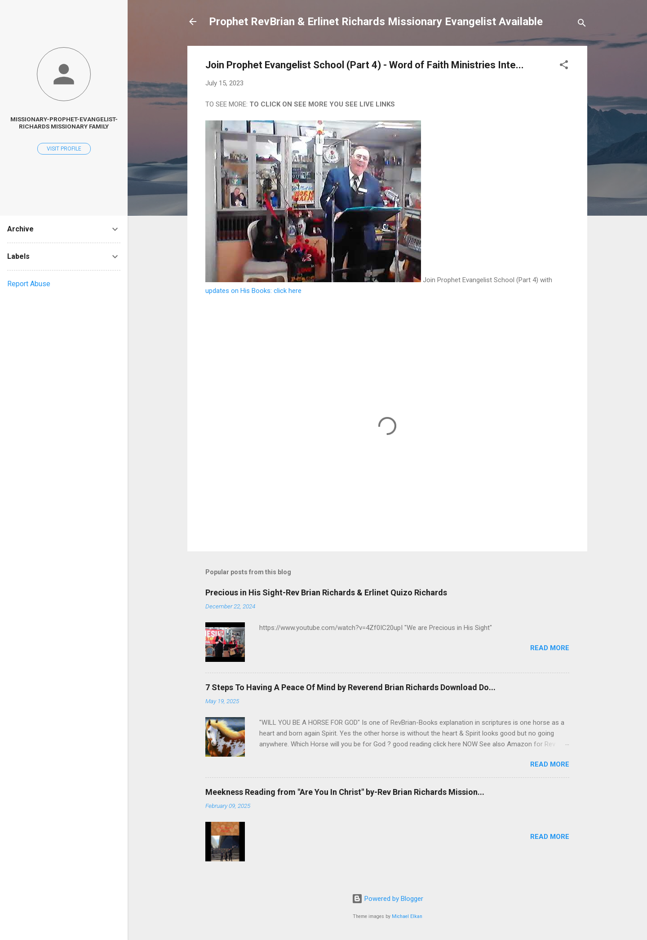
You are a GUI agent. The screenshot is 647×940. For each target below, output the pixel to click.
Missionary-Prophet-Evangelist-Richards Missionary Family (64, 122)
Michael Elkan (407, 916)
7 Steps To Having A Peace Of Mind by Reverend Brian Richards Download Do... (350, 687)
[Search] (581, 24)
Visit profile (64, 149)
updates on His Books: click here (253, 291)
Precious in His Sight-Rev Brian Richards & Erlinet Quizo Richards (326, 592)
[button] (563, 66)
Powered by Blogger (387, 899)
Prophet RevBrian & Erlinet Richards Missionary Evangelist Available (376, 21)
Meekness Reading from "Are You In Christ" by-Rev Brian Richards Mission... (344, 792)
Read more (549, 648)
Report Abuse (28, 283)
